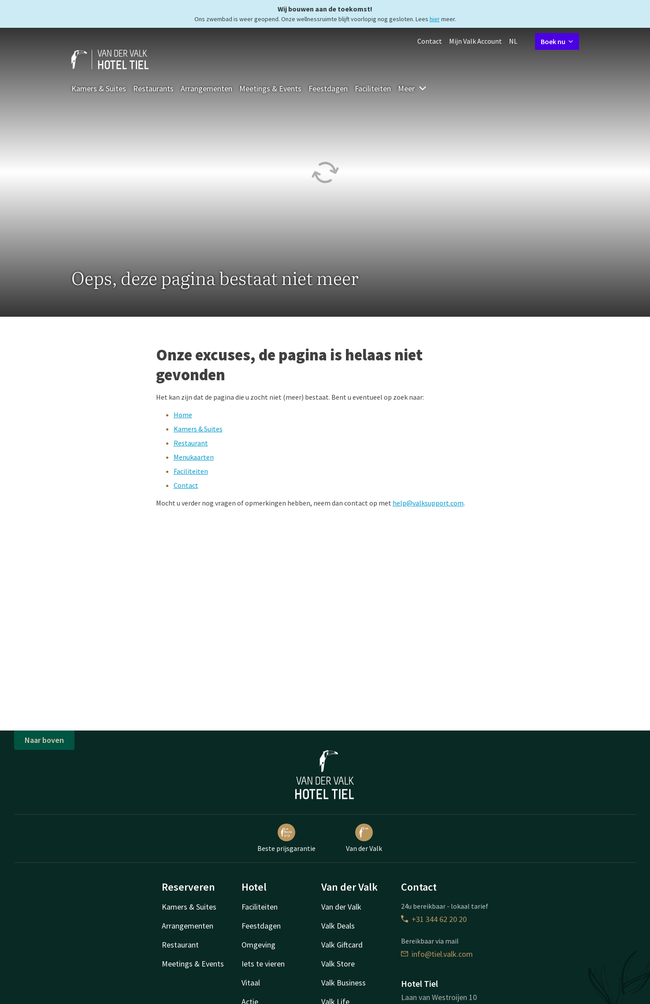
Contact (429, 41)
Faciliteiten (373, 88)
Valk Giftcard (342, 945)
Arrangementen (206, 88)
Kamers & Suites (98, 88)
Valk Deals (338, 926)
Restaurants (153, 88)
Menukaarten (194, 457)
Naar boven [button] (44, 740)
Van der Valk (364, 838)
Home (183, 414)
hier (435, 19)
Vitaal (250, 983)
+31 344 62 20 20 (434, 919)
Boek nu (557, 41)
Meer (412, 88)
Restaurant (191, 442)
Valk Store (338, 964)
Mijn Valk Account (475, 41)
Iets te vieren (263, 964)
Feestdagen (328, 88)
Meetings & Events (270, 88)
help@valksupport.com (428, 502)
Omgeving (258, 945)
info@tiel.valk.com (437, 954)
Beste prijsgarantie (286, 838)
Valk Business (343, 983)
